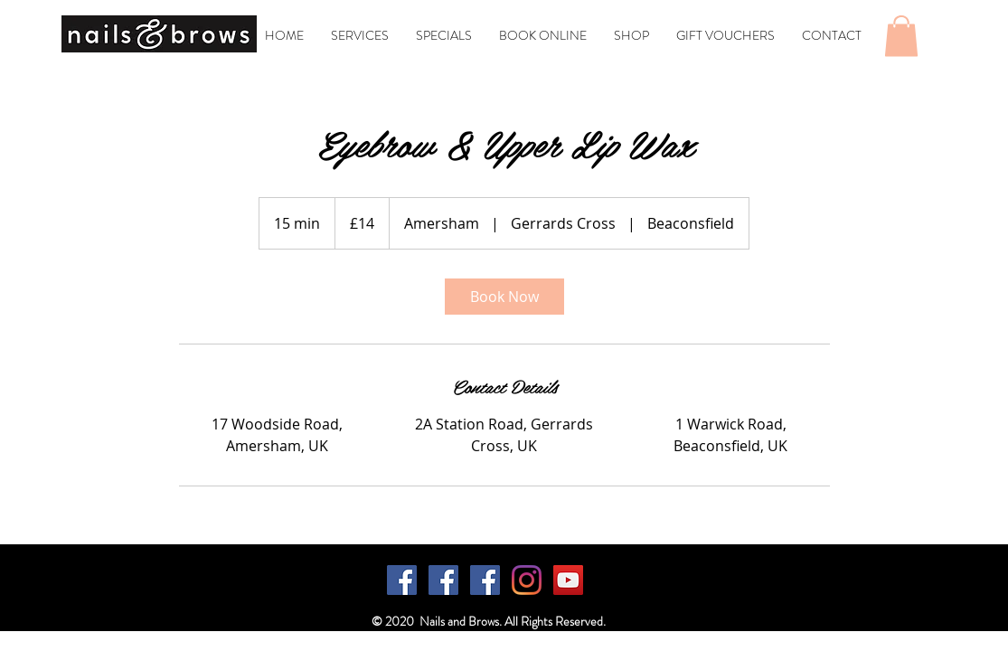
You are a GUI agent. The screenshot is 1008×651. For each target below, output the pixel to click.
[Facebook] (402, 580)
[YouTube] (568, 580)
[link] (504, 296)
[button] (901, 35)
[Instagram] (527, 580)
